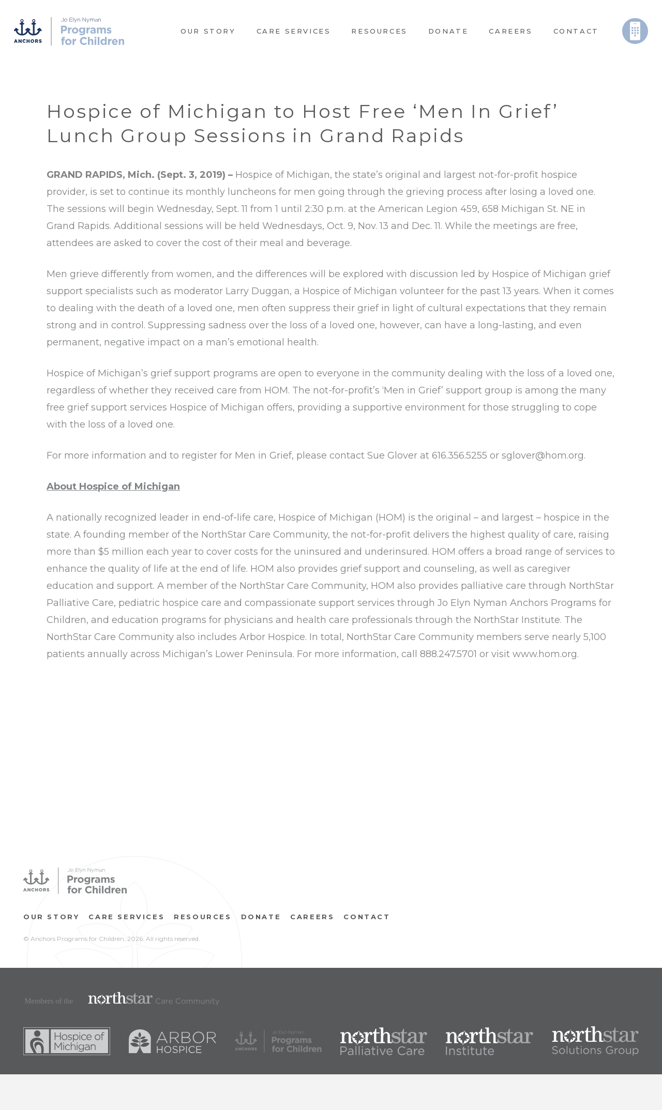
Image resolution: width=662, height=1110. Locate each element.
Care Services (126, 917)
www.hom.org (545, 654)
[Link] (69, 31)
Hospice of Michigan (282, 174)
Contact (366, 917)
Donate (261, 917)
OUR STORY (51, 917)
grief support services (117, 407)
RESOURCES (202, 917)
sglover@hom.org (543, 455)
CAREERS (312, 917)
